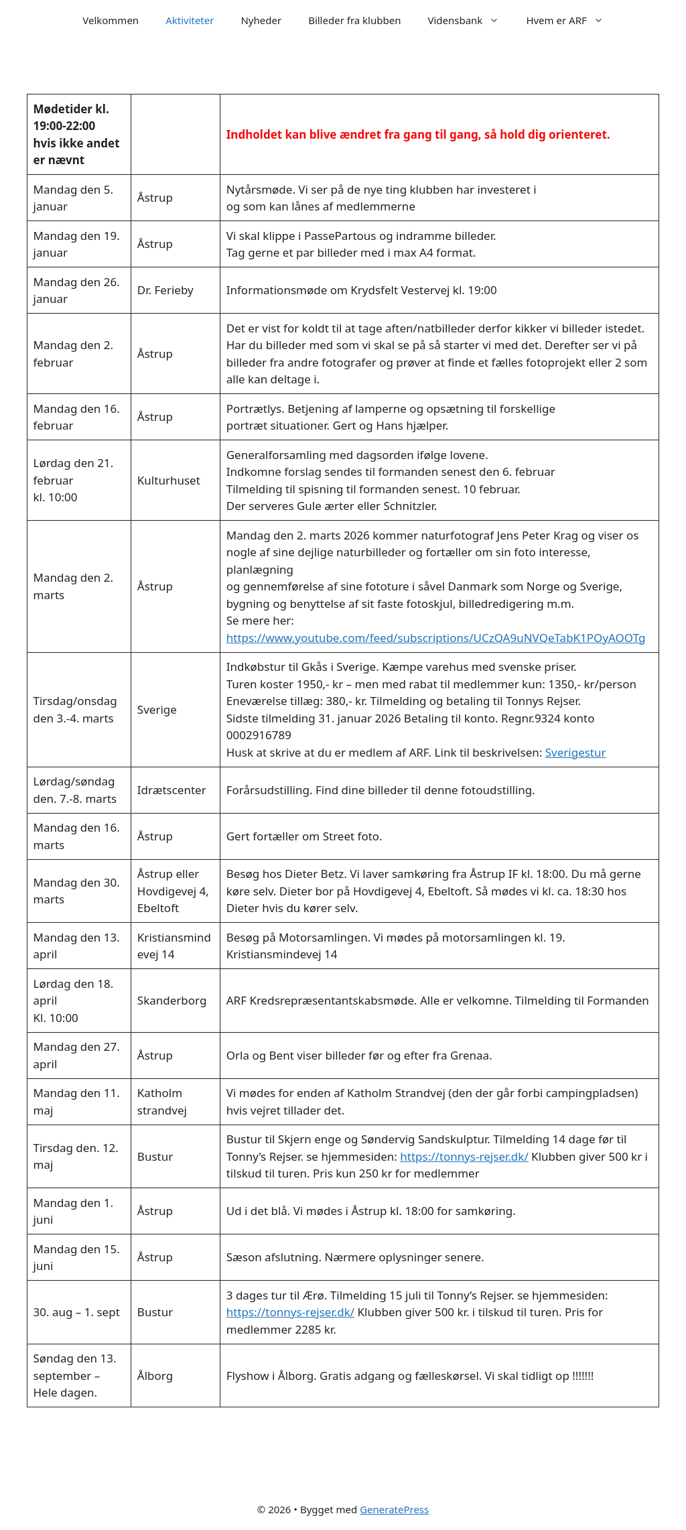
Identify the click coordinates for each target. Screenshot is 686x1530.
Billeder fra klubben (354, 20)
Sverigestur (575, 752)
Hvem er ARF (571, 20)
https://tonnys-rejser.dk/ (464, 1156)
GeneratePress (394, 1509)
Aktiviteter (189, 20)
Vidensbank (469, 20)
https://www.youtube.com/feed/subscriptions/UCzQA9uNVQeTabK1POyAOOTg (436, 637)
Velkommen (110, 20)
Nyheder (261, 20)
